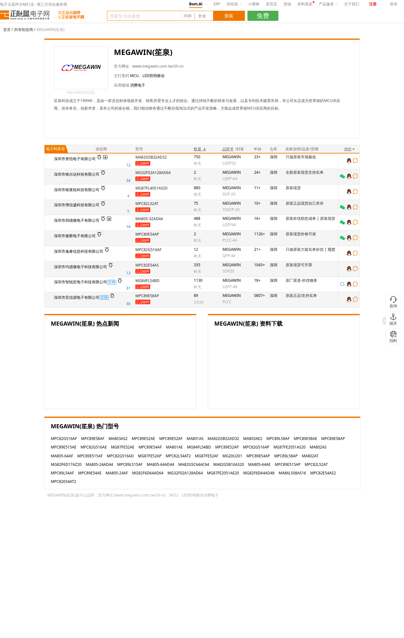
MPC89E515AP (288, 464)
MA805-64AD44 (160, 464)
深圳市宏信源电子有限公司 (76, 297)
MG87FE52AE (122, 447)
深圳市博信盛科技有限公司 (76, 205)
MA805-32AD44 (149, 218)
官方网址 (121, 66)
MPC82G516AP (256, 447)
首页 (7, 29)
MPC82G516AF (148, 249)
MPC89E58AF (92, 438)
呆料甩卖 (304, 4)
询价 (349, 149)
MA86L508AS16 (292, 473)
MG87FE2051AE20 (223, 473)
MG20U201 (232, 456)
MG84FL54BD (147, 280)
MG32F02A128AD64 (153, 172)
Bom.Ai (195, 4)
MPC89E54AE (90, 473)
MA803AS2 (118, 438)
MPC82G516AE (93, 447)
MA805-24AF (117, 473)
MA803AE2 (252, 438)
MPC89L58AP (286, 456)
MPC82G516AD (120, 456)
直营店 (271, 4)
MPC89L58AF (277, 438)
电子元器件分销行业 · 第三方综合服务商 (33, 4)
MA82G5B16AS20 (228, 464)
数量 (200, 149)
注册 (373, 4)
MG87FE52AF (206, 456)
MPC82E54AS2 (323, 473)
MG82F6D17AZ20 (66, 464)
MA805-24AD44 (99, 464)
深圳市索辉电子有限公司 (75, 235)
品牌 (228, 149)
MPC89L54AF (62, 473)
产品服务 (328, 4)
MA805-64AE (259, 464)
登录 (393, 4)
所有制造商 (23, 29)
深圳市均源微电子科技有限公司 (80, 266)
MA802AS (318, 447)
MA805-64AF (62, 456)
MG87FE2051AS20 (289, 447)
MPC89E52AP (227, 447)
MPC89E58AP (147, 295)
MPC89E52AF (170, 438)
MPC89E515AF (90, 456)
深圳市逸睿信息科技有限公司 (78, 251)
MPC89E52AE (143, 438)
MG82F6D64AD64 (147, 473)
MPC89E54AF (150, 447)
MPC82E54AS (147, 265)
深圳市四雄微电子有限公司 (76, 220)
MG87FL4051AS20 (151, 188)
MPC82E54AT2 (63, 481)
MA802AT (310, 456)
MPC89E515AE (63, 447)
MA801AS (195, 438)
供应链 (234, 4)
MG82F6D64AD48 (259, 473)
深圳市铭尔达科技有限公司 (76, 174)
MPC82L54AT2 (178, 456)
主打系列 (121, 75)
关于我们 (351, 4)
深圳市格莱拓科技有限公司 (76, 189)
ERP (217, 4)
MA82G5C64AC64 (193, 464)
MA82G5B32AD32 (151, 157)
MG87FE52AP (150, 456)
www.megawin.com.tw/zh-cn (157, 66)
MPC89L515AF (129, 464)
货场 (287, 4)
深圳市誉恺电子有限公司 (75, 158)
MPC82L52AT (146, 203)
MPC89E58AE (305, 438)
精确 (188, 15)
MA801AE (174, 447)
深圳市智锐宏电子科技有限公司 (80, 282)
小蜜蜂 (253, 4)
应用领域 (121, 85)
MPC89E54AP (147, 234)
